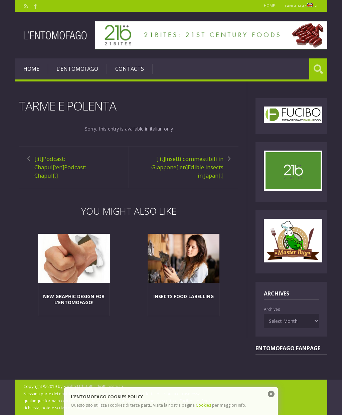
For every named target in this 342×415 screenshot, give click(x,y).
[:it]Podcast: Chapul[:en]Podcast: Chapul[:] (60, 167)
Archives (272, 309)
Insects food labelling (183, 296)
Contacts (129, 68)
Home (269, 5)
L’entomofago (77, 68)
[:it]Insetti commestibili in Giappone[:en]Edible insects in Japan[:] (187, 167)
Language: (301, 5)
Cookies (203, 405)
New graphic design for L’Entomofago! (74, 299)
